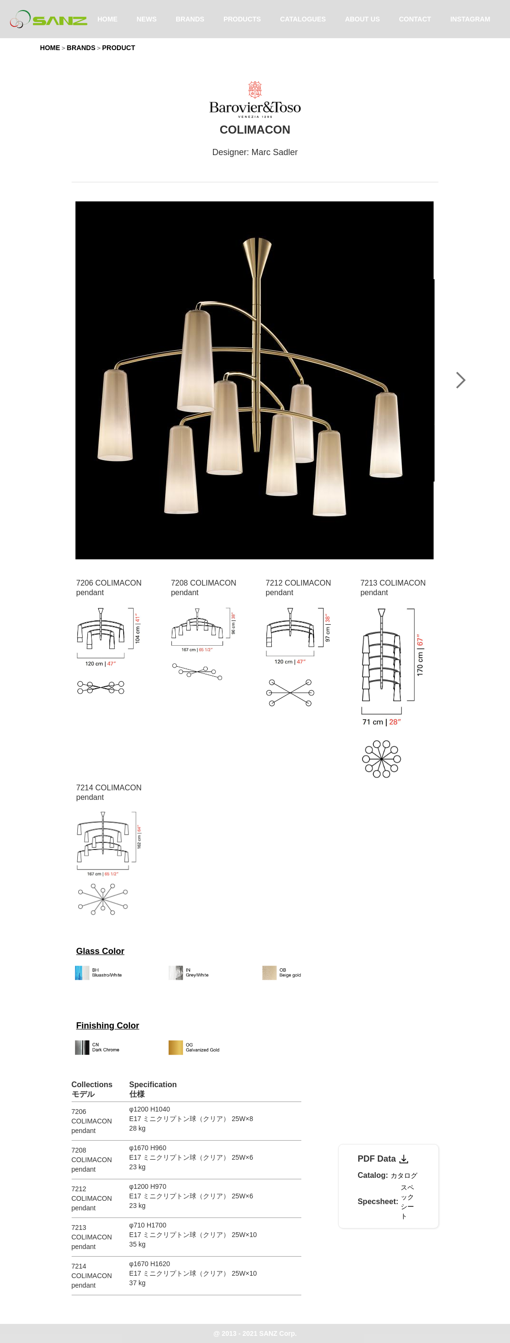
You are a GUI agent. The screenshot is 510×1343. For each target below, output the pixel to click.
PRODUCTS (242, 19)
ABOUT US (362, 19)
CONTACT (415, 19)
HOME (107, 19)
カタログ (404, 1175)
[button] (460, 380)
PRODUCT (118, 48)
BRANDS (190, 19)
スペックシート (407, 1202)
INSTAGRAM (470, 19)
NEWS (147, 19)
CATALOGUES (303, 19)
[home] (48, 19)
